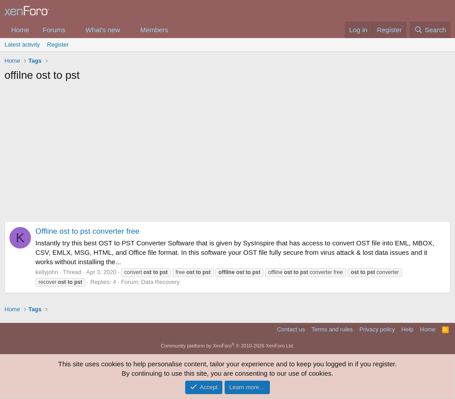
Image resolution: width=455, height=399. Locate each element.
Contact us (291, 329)
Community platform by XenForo (228, 345)
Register (58, 44)
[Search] (430, 29)
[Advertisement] (227, 154)
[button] (72, 29)
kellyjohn (46, 272)
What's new (103, 30)
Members (154, 30)
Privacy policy (377, 329)
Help (408, 329)
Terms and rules (332, 329)
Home (20, 30)
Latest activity (22, 44)
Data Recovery (160, 282)
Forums (54, 30)
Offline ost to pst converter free (87, 231)
